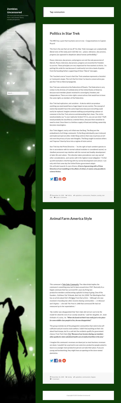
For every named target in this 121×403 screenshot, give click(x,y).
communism (86, 195)
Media (17, 48)
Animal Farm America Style (71, 218)
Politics (16, 32)
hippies (93, 377)
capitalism (78, 195)
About (9, 73)
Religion (17, 68)
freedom (93, 195)
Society (17, 40)
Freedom (17, 62)
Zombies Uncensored (14, 10)
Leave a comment (61, 197)
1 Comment (55, 379)
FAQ (69, 334)
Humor (17, 55)
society (99, 195)
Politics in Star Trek (65, 33)
